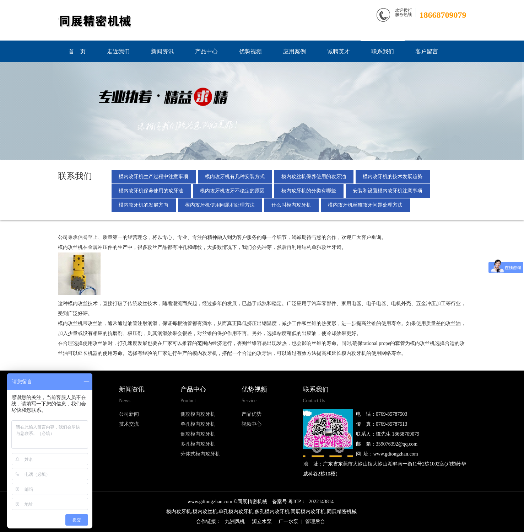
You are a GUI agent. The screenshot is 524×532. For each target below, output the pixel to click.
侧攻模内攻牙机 (197, 414)
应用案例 (294, 51)
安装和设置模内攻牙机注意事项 (388, 190)
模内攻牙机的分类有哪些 (309, 190)
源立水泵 (262, 521)
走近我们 (118, 51)
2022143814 (321, 501)
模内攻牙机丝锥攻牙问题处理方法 (366, 205)
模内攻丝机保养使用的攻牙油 (314, 176)
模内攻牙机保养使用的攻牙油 (151, 190)
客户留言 (426, 51)
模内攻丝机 (70, 247)
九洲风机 (235, 521)
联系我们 (382, 51)
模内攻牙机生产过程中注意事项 (154, 176)
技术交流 (129, 424)
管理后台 (315, 521)
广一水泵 (288, 521)
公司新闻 (129, 414)
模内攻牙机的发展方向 (144, 205)
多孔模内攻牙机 (197, 444)
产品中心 (206, 51)
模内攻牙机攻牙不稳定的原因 (232, 190)
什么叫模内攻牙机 (292, 205)
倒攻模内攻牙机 (197, 434)
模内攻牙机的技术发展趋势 (393, 176)
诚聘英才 (338, 51)
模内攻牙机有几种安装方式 (235, 176)
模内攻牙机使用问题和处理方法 (220, 205)
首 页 (77, 51)
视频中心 (251, 424)
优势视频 (250, 51)
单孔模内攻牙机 (197, 424)
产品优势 (251, 414)
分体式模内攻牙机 (200, 454)
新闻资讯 (162, 51)
